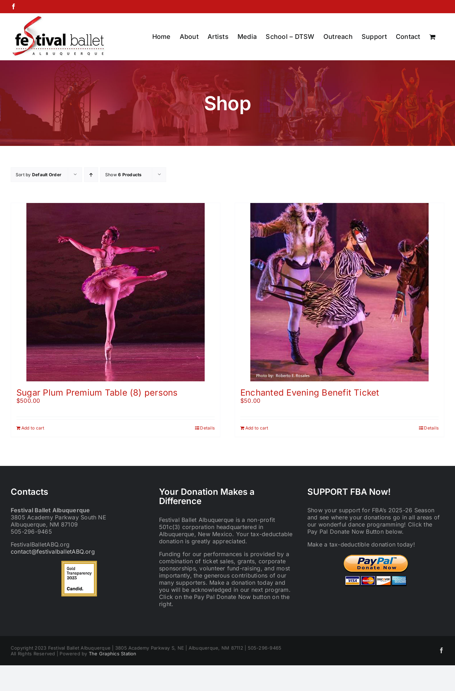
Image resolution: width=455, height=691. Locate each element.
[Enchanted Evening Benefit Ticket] (339, 292)
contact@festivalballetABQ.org (53, 551)
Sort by (38, 174)
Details (207, 428)
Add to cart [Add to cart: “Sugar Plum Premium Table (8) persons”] (33, 428)
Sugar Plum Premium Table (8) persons (97, 392)
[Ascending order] (91, 174)
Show (123, 174)
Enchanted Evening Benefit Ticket (309, 392)
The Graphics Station (113, 653)
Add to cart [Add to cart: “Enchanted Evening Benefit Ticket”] (257, 428)
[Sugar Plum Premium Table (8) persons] (115, 292)
